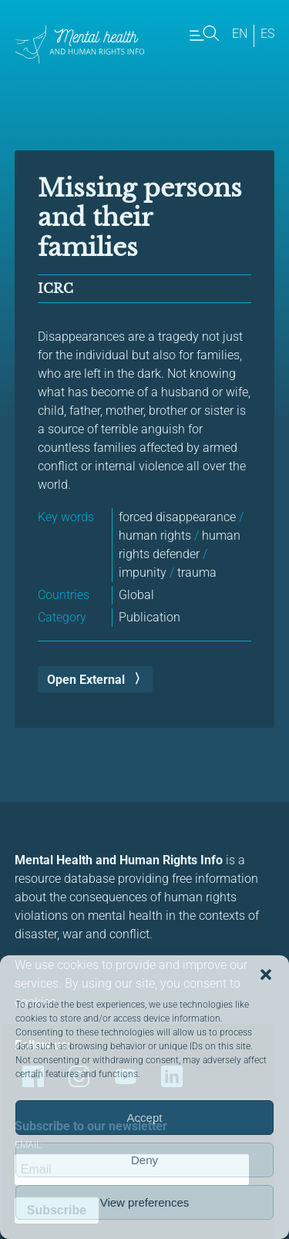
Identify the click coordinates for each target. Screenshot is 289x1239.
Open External (86, 679)
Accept (145, 1117)
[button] (266, 974)
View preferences (145, 1202)
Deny (144, 1160)
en (239, 33)
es (267, 33)
